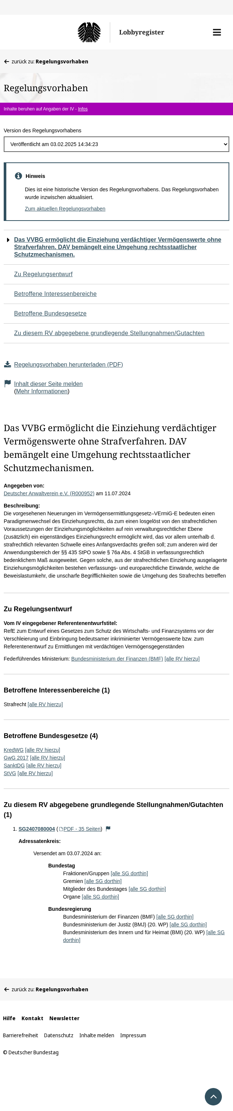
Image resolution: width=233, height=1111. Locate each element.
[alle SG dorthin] (129, 873)
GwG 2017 (16, 758)
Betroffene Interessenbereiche (55, 294)
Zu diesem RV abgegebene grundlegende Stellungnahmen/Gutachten (109, 333)
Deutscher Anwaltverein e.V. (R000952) (49, 493)
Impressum (133, 1035)
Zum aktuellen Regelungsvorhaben (65, 209)
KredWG (14, 750)
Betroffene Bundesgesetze (50, 313)
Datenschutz (58, 1035)
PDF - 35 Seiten (79, 829)
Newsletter (64, 1018)
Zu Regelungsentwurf (43, 274)
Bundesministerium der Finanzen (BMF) (117, 659)
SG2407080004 (37, 829)
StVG (10, 773)
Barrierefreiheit (20, 1035)
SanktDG (14, 765)
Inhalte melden (96, 1035)
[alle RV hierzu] (182, 659)
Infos (83, 109)
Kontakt (32, 1018)
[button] (216, 32)
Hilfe (9, 1018)
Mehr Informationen (42, 391)
